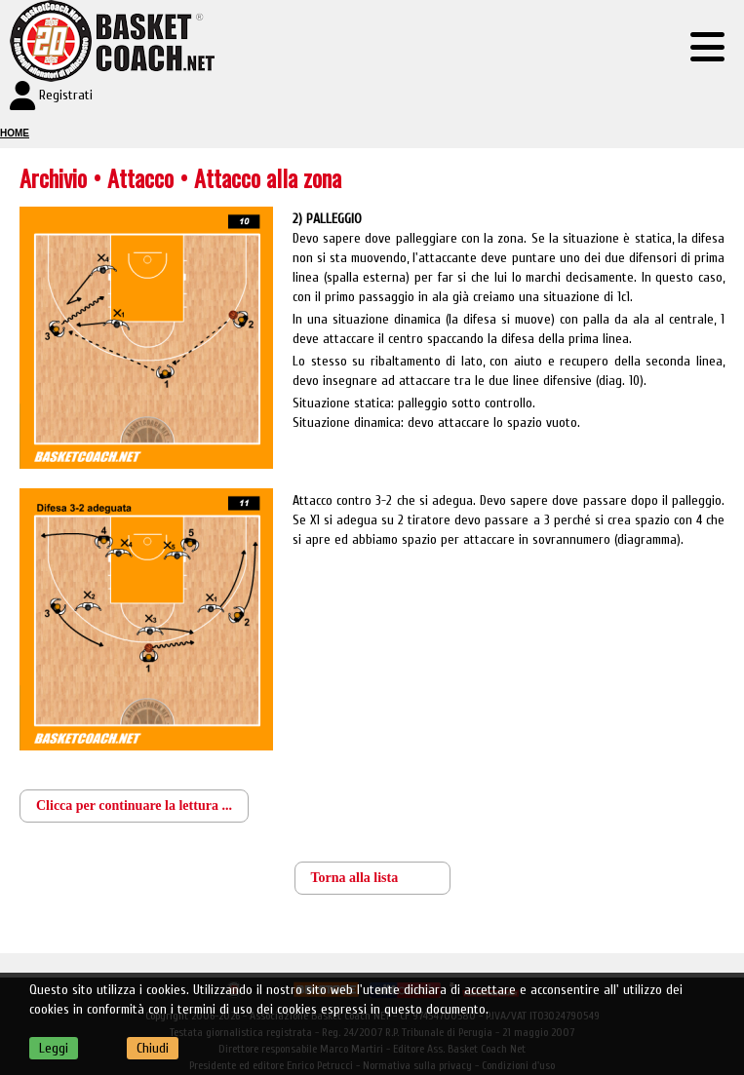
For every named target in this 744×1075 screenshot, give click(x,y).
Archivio (53, 177)
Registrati (66, 95)
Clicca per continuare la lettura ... (134, 805)
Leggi (53, 1048)
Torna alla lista (355, 877)
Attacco (143, 177)
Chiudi (153, 1048)
